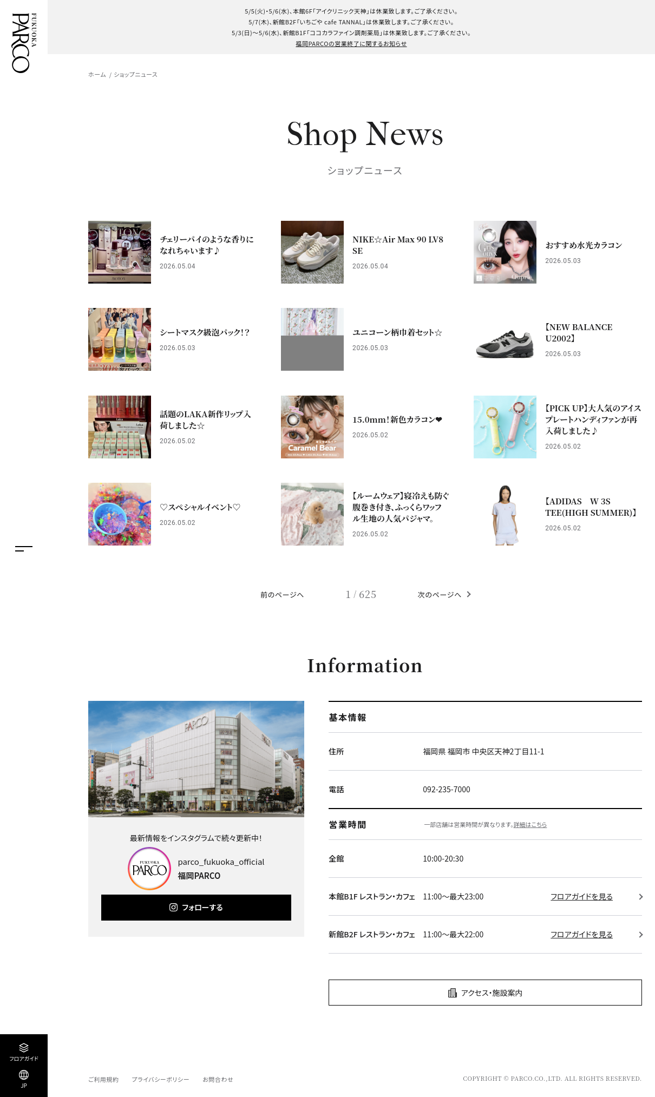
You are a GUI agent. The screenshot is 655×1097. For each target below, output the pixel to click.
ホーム (97, 74)
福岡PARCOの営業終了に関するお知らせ (351, 43)
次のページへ (440, 594)
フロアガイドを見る (582, 896)
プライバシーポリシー (160, 1079)
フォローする (202, 907)
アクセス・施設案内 (492, 992)
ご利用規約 (103, 1079)
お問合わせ (217, 1079)
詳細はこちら (530, 824)
